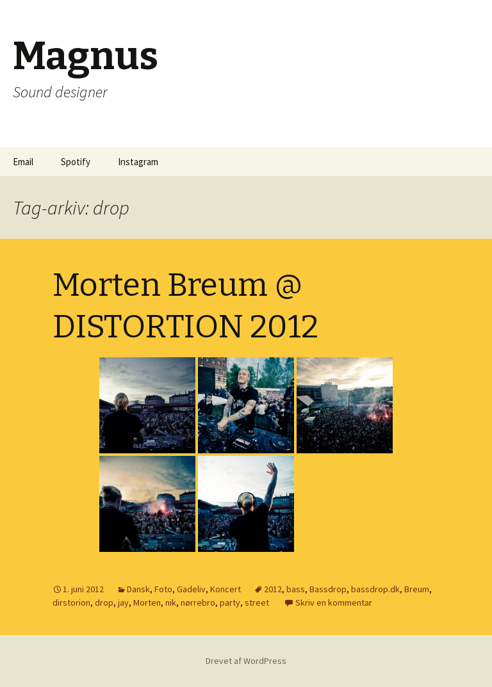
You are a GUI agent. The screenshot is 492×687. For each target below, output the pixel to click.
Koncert (225, 589)
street (257, 602)
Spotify (75, 162)
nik (170, 602)
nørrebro (198, 602)
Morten (147, 602)
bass (295, 589)
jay (123, 602)
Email (23, 162)
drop (104, 602)
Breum (416, 589)
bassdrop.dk (375, 589)
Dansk (138, 589)
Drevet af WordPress (246, 661)
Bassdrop (328, 589)
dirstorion (71, 602)
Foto (163, 589)
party (230, 602)
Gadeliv (191, 589)
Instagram (138, 162)
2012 (273, 589)
